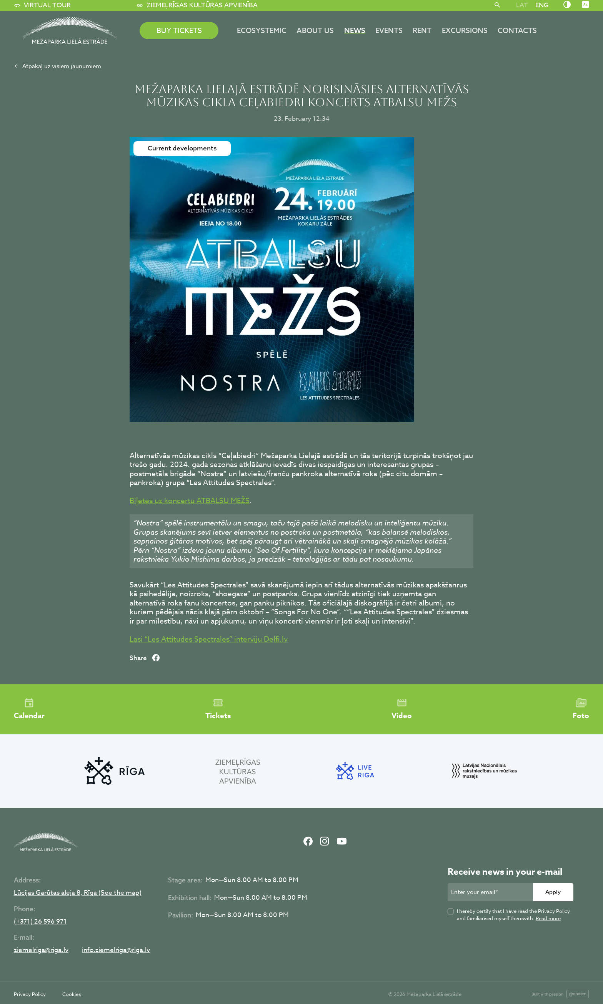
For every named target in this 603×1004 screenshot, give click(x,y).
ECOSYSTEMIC (262, 30)
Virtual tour (42, 5)
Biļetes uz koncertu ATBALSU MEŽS (190, 500)
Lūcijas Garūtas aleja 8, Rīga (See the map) (78, 893)
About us (315, 30)
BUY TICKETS (179, 30)
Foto (581, 709)
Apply (553, 892)
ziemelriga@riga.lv (41, 950)
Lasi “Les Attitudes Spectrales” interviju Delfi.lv (209, 639)
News (354, 30)
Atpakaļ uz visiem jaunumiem (57, 66)
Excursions (465, 30)
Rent (422, 30)
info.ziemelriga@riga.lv (116, 950)
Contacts (517, 30)
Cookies (71, 994)
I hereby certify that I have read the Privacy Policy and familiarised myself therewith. (513, 914)
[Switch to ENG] (541, 5)
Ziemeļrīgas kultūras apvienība (197, 5)
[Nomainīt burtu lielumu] (585, 5)
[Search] (497, 5)
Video (401, 709)
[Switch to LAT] (521, 5)
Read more (548, 918)
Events (389, 30)
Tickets (218, 709)
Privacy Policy (30, 994)
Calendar (29, 709)
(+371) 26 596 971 (40, 921)
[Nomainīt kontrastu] (567, 5)
